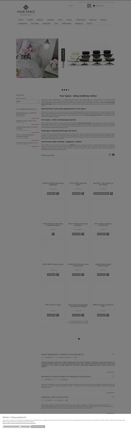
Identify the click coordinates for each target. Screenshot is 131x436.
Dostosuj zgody (25, 426)
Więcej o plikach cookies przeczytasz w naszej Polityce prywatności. (19, 423)
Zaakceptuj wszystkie (38, 426)
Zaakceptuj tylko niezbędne (11, 426)
